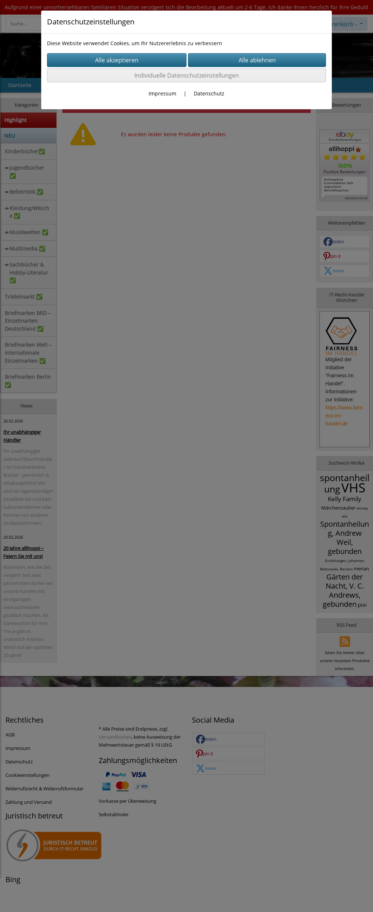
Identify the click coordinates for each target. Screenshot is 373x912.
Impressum (162, 93)
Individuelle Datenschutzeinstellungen (186, 75)
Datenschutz (209, 93)
